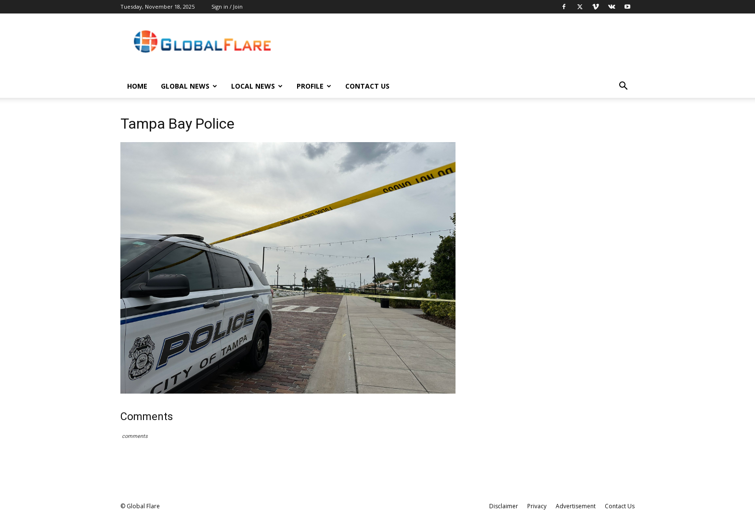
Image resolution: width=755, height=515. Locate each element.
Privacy (537, 506)
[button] (623, 87)
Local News (257, 86)
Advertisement (576, 506)
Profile (314, 86)
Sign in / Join (227, 6)
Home (137, 86)
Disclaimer (503, 506)
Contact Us (367, 86)
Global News (189, 86)
